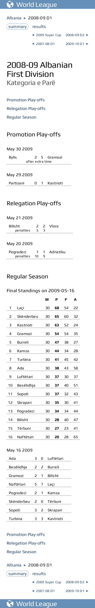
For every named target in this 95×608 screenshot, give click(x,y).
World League (32, 4)
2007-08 (43, 44)
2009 (46, 35)
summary (17, 26)
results (39, 26)
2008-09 (77, 35)
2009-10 (77, 44)
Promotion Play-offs (26, 99)
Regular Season (21, 116)
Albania (14, 17)
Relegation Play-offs (26, 108)
